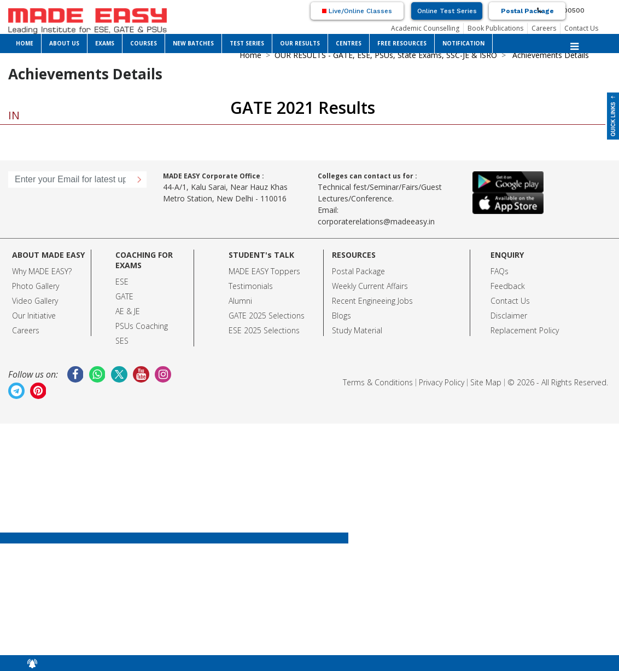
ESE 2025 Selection (262, 330)
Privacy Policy (441, 382)
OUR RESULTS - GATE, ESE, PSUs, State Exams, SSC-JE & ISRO (386, 55)
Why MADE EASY (40, 271)
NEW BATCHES (193, 43)
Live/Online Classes (357, 11)
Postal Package (527, 11)
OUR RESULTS (300, 43)
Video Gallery (35, 301)
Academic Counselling (425, 28)
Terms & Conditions (378, 382)
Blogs (341, 315)
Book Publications (495, 28)
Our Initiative (34, 315)
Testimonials (251, 286)
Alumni (240, 301)
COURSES (143, 43)
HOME (24, 43)
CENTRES (348, 43)
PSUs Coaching (141, 326)
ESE (122, 281)
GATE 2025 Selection (265, 315)
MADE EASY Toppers (264, 271)
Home (250, 55)
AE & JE (127, 311)
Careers (544, 28)
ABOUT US (64, 43)
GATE (124, 296)
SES (122, 341)
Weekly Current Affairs (370, 286)
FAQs (499, 271)
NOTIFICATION (463, 43)
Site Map (485, 382)
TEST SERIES (247, 43)
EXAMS (104, 43)
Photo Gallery (35, 286)
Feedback (507, 286)
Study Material (357, 330)
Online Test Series (447, 11)
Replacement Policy (524, 330)
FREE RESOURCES (402, 43)
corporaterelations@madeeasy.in (376, 221)
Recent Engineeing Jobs (372, 301)
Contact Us (581, 28)
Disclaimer (508, 315)
